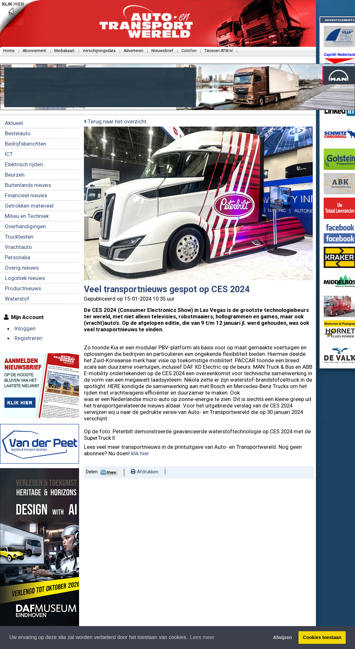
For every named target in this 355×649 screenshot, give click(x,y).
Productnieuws (23, 288)
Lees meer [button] (202, 637)
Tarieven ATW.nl (219, 50)
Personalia (17, 257)
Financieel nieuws (26, 195)
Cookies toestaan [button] (322, 637)
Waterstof (17, 298)
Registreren (28, 338)
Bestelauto (18, 133)
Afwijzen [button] (282, 637)
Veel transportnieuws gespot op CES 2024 (166, 289)
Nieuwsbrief (162, 50)
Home (9, 50)
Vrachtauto (18, 247)
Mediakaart (64, 50)
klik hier (140, 453)
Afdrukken (144, 472)
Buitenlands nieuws (28, 185)
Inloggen (25, 328)
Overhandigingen (25, 226)
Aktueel (14, 123)
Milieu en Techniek (27, 216)
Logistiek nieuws (25, 278)
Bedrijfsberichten (25, 143)
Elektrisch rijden (24, 164)
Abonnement (34, 50)
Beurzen (15, 174)
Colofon (189, 50)
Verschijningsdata (99, 50)
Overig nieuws (22, 267)
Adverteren (133, 50)
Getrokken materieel (29, 205)
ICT (9, 154)
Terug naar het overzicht (115, 121)
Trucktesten (19, 236)
